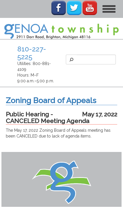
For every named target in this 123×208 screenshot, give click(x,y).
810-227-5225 (31, 53)
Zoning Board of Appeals (51, 100)
